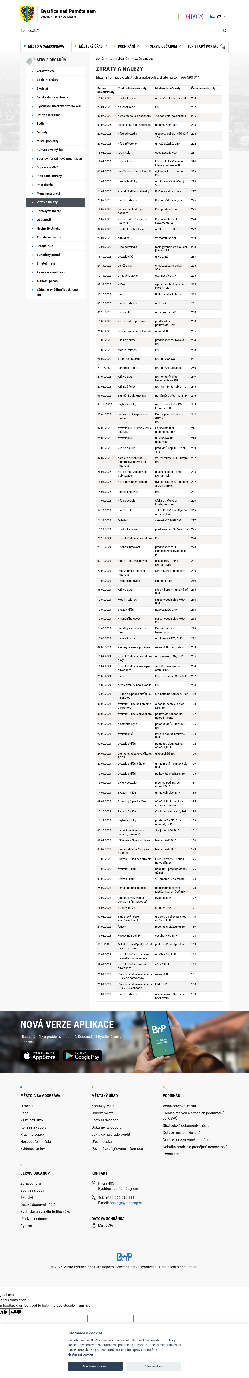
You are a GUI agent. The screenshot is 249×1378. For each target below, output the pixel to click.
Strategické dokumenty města (186, 1125)
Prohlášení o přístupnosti (178, 1267)
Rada (24, 1113)
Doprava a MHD (47, 167)
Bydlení (42, 123)
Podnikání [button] (125, 46)
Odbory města (103, 1113)
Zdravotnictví (46, 71)
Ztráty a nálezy (47, 202)
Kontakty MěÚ (103, 1106)
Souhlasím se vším (95, 1366)
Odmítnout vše (154, 1366)
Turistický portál (206, 46)
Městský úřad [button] (89, 46)
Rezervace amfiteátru (52, 272)
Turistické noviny (49, 237)
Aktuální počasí (47, 281)
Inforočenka (45, 185)
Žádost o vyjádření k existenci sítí (57, 292)
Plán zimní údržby (49, 176)
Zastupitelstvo (31, 1120)
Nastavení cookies (81, 1354)
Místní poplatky (47, 141)
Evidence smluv (32, 1149)
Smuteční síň (46, 263)
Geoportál (44, 219)
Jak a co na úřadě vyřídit (111, 1134)
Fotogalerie (45, 246)
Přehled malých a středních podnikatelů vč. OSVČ (194, 1116)
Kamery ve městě (49, 211)
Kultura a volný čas (50, 150)
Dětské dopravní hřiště (52, 97)
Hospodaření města (35, 1141)
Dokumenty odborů (107, 1127)
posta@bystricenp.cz (126, 1203)
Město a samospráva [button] (44, 46)
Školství (42, 88)
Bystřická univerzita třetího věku (59, 106)
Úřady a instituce (48, 115)
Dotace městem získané (181, 1133)
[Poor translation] (16, 1311)
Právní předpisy (32, 1134)
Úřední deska (102, 1141)
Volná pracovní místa (179, 1106)
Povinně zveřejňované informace (117, 1149)
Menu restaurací (48, 193)
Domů (100, 58)
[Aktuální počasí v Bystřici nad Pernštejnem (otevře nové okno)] (171, 17)
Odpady (42, 132)
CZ (216, 16)
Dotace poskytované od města (186, 1140)
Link (187, 17)
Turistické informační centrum (181, 17)
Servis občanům (119, 58)
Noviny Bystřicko (48, 228)
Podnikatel (171, 1154)
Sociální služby (47, 80)
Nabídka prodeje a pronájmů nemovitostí (195, 1147)
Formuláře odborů (106, 1120)
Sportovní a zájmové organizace (59, 158)
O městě (26, 1106)
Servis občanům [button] (161, 46)
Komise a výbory (33, 1127)
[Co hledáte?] (121, 30)
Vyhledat (225, 30)
